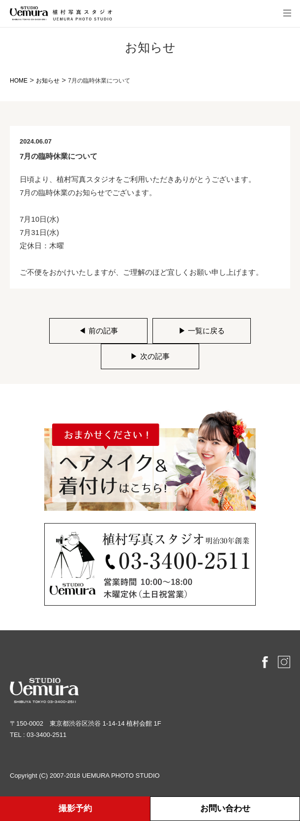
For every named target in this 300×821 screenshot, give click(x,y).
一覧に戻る (202, 330)
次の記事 (149, 356)
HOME (19, 80)
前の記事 (98, 330)
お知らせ (48, 80)
